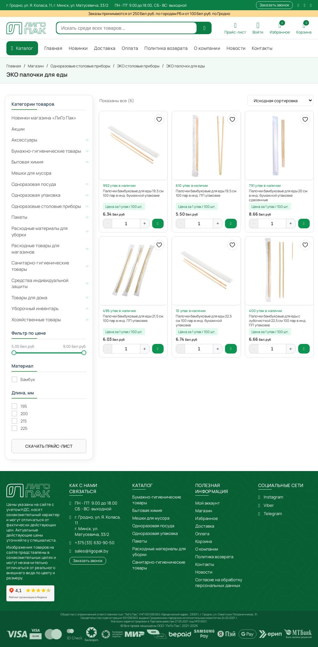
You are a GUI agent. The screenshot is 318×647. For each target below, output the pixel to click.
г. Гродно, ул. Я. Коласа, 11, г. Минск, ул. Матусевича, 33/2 (57, 5)
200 (24, 414)
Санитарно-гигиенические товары (158, 565)
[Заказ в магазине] (280, 100)
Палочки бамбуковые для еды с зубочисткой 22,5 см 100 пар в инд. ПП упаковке (277, 320)
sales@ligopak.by (91, 551)
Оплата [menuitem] (130, 48)
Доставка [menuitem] (104, 48)
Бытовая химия (147, 510)
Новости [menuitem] (236, 48)
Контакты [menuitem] (262, 48)
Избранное (206, 518)
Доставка (204, 526)
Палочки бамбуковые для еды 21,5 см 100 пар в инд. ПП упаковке (133, 318)
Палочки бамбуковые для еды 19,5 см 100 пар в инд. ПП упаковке (206, 193)
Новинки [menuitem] (78, 48)
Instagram (273, 497)
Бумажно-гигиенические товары (156, 500)
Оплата (202, 534)
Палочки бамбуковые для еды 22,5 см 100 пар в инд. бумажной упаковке (204, 320)
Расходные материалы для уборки (159, 551)
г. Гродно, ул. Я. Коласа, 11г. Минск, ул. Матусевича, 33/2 (97, 525)
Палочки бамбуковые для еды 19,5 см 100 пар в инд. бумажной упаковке (133, 193)
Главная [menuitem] (53, 48)
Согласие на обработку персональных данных (218, 582)
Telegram (273, 513)
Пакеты (139, 541)
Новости (203, 572)
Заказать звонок (274, 5)
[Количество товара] (126, 223)
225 (23, 428)
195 (23, 406)
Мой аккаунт (207, 503)
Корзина (203, 541)
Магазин (203, 511)
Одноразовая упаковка (155, 533)
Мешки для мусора (150, 518)
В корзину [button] (158, 223)
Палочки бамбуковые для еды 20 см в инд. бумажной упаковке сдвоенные (278, 195)
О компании (206, 549)
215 (23, 421)
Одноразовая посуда (153, 526)
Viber (269, 505)
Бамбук (27, 379)
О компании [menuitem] (207, 48)
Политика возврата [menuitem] (166, 48)
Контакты (204, 564)
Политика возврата (214, 556)
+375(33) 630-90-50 (94, 542)
